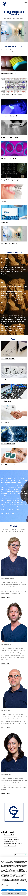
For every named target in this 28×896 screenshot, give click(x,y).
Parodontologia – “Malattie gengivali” (12, 95)
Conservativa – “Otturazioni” (9, 116)
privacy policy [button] (13, 862)
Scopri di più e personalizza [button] (14, 893)
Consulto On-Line (6, 401)
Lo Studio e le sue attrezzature (9, 243)
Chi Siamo (14, 526)
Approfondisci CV (5, 597)
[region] (14, 31)
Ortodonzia (4, 201)
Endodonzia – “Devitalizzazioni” (10, 137)
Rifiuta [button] (7, 890)
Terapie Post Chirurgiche (8, 358)
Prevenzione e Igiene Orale (8, 73)
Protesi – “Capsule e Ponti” (8, 158)
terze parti (21, 869)
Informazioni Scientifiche (8, 443)
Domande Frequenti (6, 380)
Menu (25, 2)
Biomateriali (4, 222)
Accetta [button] (20, 890)
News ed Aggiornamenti (8, 465)
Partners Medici (5, 422)
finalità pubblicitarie (11, 875)
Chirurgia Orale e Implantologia (10, 180)
